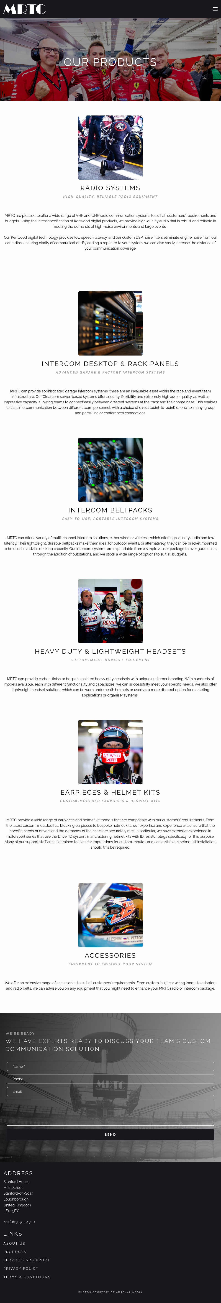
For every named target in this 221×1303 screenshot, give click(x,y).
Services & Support (26, 1260)
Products (15, 1252)
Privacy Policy (21, 1268)
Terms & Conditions (27, 1277)
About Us (14, 1243)
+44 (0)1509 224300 (19, 1222)
